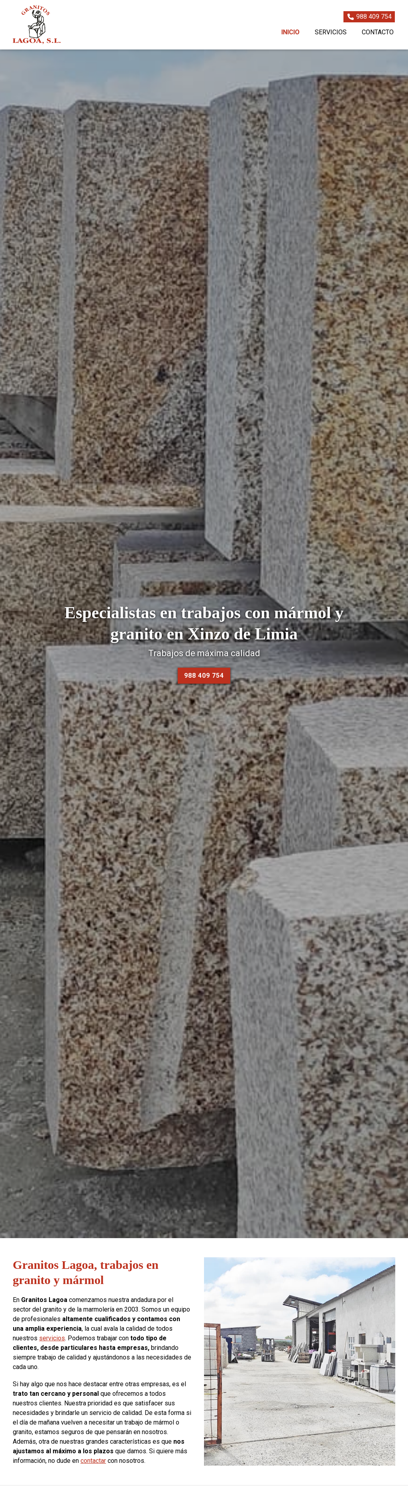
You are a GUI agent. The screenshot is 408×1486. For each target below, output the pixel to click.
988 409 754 (204, 675)
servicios (52, 1338)
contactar (93, 1460)
